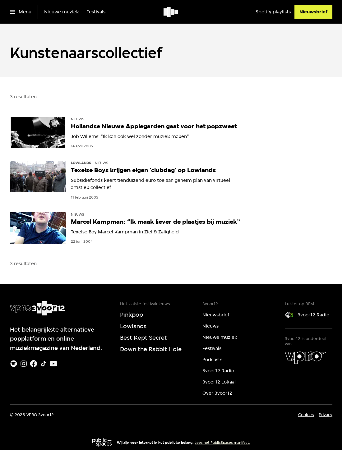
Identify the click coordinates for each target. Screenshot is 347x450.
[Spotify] (13, 363)
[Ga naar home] (171, 12)
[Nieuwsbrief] (313, 12)
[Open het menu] (20, 12)
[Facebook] (33, 363)
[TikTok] (43, 363)
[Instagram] (23, 363)
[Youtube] (53, 363)
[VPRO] (305, 357)
